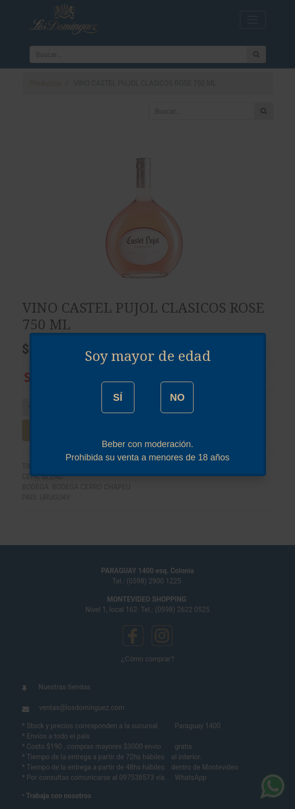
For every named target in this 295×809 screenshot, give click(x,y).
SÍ (118, 397)
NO (177, 397)
